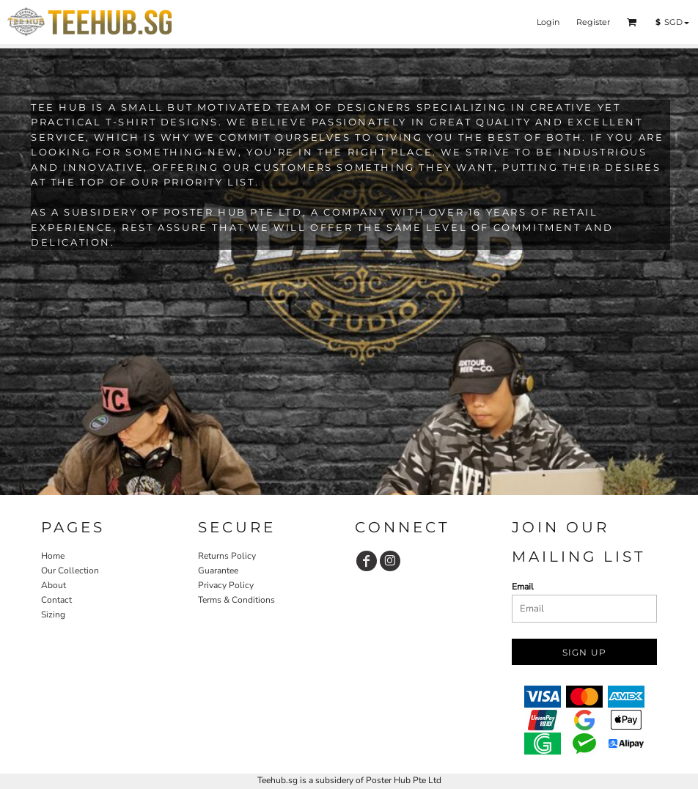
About (53, 585)
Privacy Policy (226, 585)
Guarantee (218, 570)
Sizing (53, 614)
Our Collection (70, 570)
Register (593, 22)
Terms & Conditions (236, 600)
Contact (56, 600)
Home (53, 556)
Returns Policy (227, 556)
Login (548, 22)
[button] (632, 22)
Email (523, 586)
